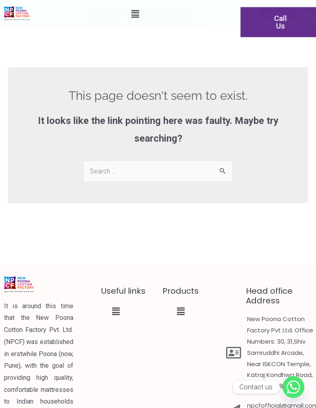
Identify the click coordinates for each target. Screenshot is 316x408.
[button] (116, 311)
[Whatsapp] (293, 387)
